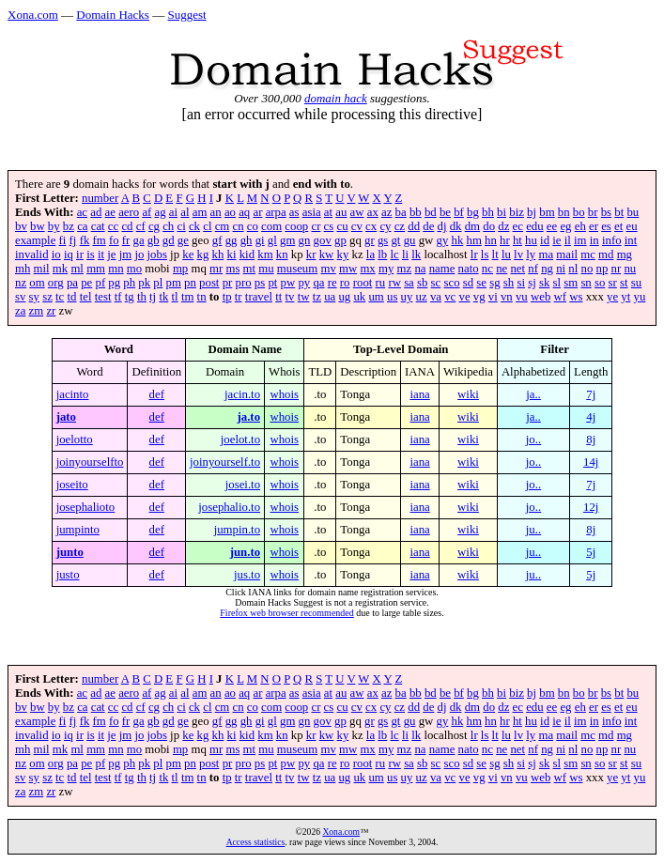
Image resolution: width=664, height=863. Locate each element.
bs (606, 212)
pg (114, 282)
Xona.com (33, 15)
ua (329, 296)
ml (77, 268)
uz (421, 296)
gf (217, 240)
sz (47, 296)
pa (72, 282)
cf (141, 226)
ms (232, 268)
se (481, 282)
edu (534, 226)
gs (383, 240)
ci (181, 226)
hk (457, 240)
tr (238, 296)
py (304, 282)
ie (556, 240)
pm (173, 282)
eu (632, 226)
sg (494, 282)
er (593, 226)
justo (68, 574)
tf (118, 296)
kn (282, 254)
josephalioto (86, 507)
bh (488, 212)
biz (516, 212)
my (386, 268)
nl (573, 268)
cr (315, 226)
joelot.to (240, 439)
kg (203, 254)
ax (372, 212)
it (101, 254)
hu (531, 240)
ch (168, 226)
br (593, 212)
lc (394, 254)
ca (82, 226)
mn (115, 268)
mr (216, 268)
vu (522, 296)
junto (70, 552)
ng (547, 268)
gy (442, 240)
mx (367, 268)
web (540, 296)
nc (487, 268)
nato (468, 268)
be (445, 212)
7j (590, 394)
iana (419, 394)
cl (207, 226)
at (328, 212)
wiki (468, 394)
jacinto (72, 394)
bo (579, 212)
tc (59, 296)
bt (619, 212)
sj (532, 282)
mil (42, 268)
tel (86, 296)
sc (436, 282)
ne (501, 268)
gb (153, 240)
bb (415, 212)
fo (114, 240)
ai (173, 212)
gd (168, 240)
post (209, 282)
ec (518, 226)
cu (341, 226)
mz (404, 268)
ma (545, 254)
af (146, 212)
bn (564, 212)
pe (86, 282)
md (605, 254)
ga (139, 240)
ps (260, 282)
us (392, 296)
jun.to (245, 552)
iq (68, 254)
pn (190, 282)
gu (410, 240)
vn (507, 296)
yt (625, 296)
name (442, 268)
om (36, 282)
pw (288, 282)
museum (297, 268)
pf (100, 282)
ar (257, 212)
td (72, 296)
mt (249, 268)
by (54, 226)
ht (517, 240)
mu (265, 268)
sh (508, 282)
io (56, 254)
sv (20, 296)
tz (317, 296)
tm (187, 296)
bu (632, 212)
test (103, 296)
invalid (32, 254)
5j (590, 552)
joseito (72, 484)
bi (501, 212)
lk (416, 254)
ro (345, 282)
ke (187, 254)
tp (227, 296)
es (606, 226)
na (419, 268)
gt (395, 240)
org (56, 282)
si (521, 282)
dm (472, 226)
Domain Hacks (112, 15)
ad (95, 212)
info (612, 240)
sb (422, 282)
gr (369, 240)
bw (37, 226)
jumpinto (78, 529)
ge (183, 240)
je (111, 254)
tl (175, 296)
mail (567, 254)
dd (414, 226)
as (294, 212)
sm (571, 282)
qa (318, 282)
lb (382, 254)
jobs (157, 254)
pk (144, 282)
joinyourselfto (90, 462)
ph (129, 282)
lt (495, 254)
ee (552, 226)
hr (505, 240)
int (631, 240)
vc (450, 296)
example (35, 240)
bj (531, 212)
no (587, 268)
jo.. (533, 439)
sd (468, 282)
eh (580, 226)
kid (247, 254)
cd (126, 226)
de (428, 226)
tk (163, 296)
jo (139, 254)
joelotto (74, 439)
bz (68, 226)
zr (50, 310)
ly (530, 254)
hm (473, 240)
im (580, 240)
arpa (276, 212)
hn (491, 240)
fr (126, 240)
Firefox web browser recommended (286, 613)
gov (323, 240)
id (544, 240)
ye (612, 296)
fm (99, 240)
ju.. (533, 529)
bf (459, 212)
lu (506, 254)
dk (456, 226)
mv (327, 268)
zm (36, 310)
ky (343, 254)
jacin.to (242, 394)
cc (113, 226)
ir (80, 254)
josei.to (242, 484)
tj (152, 296)
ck (194, 226)
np (602, 268)
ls (485, 254)
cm (222, 226)
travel (258, 296)
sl (557, 282)
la (370, 254)
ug (344, 296)
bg (473, 212)
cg (154, 226)
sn (585, 282)
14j (590, 462)
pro (244, 282)
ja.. (533, 394)
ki (232, 254)
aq (244, 212)
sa (409, 282)
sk (544, 282)
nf (533, 268)
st (624, 282)
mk (60, 268)
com (271, 226)
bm (546, 212)
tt (278, 296)
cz (399, 226)
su (636, 282)
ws (575, 296)
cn (238, 226)
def (156, 394)
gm (287, 240)
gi (260, 240)
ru (381, 282)
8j (590, 439)
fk (85, 240)
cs (329, 226)
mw (348, 268)
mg (624, 254)
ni (560, 268)
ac (82, 212)
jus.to (247, 574)
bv (21, 226)
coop (296, 226)
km (264, 254)
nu (630, 268)
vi (493, 296)
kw (326, 254)
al (184, 212)
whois (284, 394)
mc (587, 254)
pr (228, 282)
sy (34, 296)
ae (110, 212)
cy (385, 226)
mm (95, 268)
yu (640, 296)
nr (616, 268)
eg (565, 226)
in (594, 240)
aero (128, 212)
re (332, 282)
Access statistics (256, 842)
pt (272, 282)
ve (465, 296)
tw (304, 296)
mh (22, 268)
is (90, 254)
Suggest (186, 15)
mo (134, 268)
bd (431, 212)
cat (98, 226)
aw (357, 212)
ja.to (249, 417)
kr (311, 254)
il (567, 240)
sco (451, 282)
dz (503, 226)
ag (160, 212)
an (216, 212)
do (489, 226)
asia (311, 212)
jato (66, 417)
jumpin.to (237, 529)
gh (246, 240)
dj (442, 226)
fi (63, 240)
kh (218, 254)
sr (613, 282)
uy (407, 296)
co (252, 226)
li (405, 254)
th (142, 296)
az (386, 212)
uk (359, 296)
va (435, 296)
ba (401, 212)
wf (560, 296)
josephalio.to (229, 507)
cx (371, 226)
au (341, 212)
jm (125, 254)
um (375, 296)
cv (357, 226)
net (517, 268)
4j (590, 417)
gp (340, 240)
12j (590, 507)
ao (230, 212)
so (600, 282)
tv (290, 296)
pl (157, 282)
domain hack (335, 98)
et (618, 226)
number (100, 198)
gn (305, 240)
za (20, 310)
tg (129, 296)
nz (20, 282)
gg (231, 240)
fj (73, 240)
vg (479, 296)
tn (202, 296)
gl (272, 240)
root (363, 282)
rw (394, 282)
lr (474, 254)
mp (180, 268)
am (200, 212)
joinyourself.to (225, 462)
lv (518, 254)
